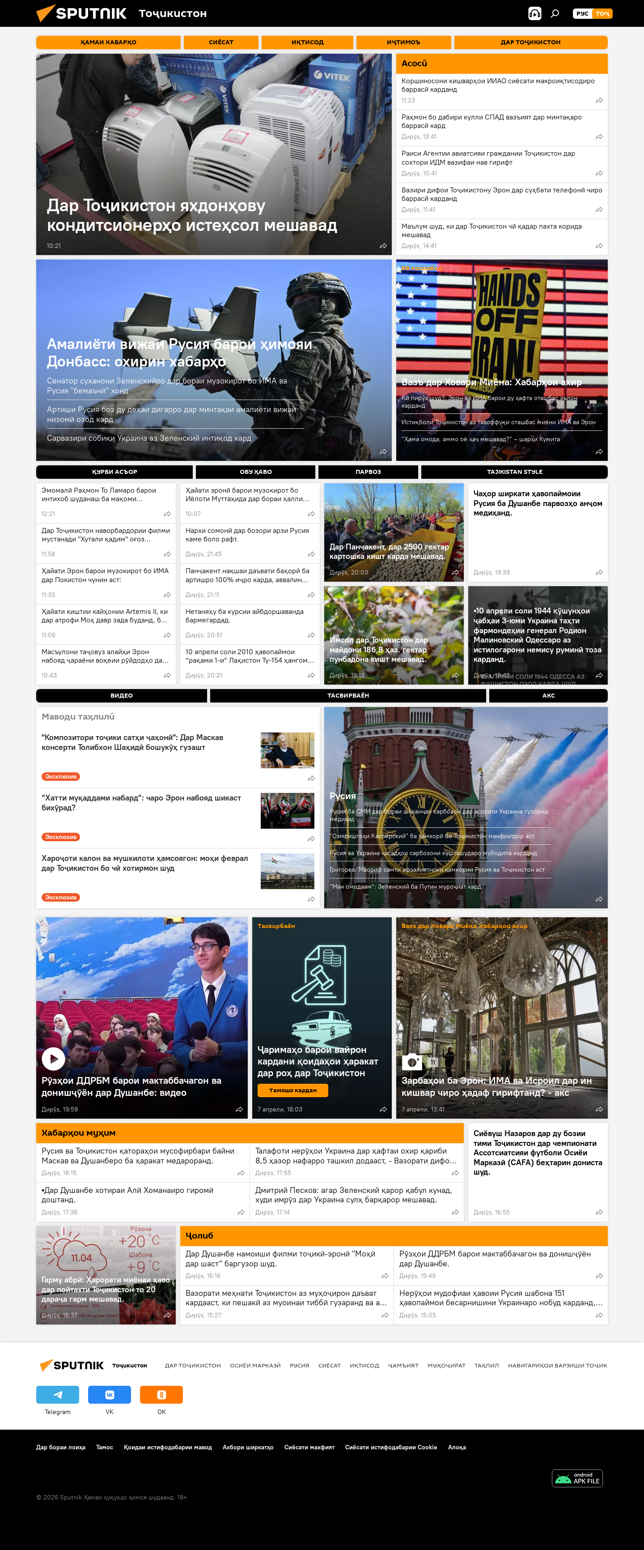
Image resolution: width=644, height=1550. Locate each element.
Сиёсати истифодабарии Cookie (391, 1447)
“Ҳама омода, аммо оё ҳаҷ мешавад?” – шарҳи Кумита (481, 439)
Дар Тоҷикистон (193, 1365)
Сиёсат (329, 1365)
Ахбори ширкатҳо (248, 1447)
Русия (343, 795)
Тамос (104, 1447)
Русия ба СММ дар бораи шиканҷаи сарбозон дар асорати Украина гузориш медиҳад (439, 815)
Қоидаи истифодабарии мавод (168, 1447)
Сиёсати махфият (309, 1447)
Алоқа (457, 1447)
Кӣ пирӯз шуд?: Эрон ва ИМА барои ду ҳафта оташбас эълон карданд (489, 401)
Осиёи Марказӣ (255, 1365)
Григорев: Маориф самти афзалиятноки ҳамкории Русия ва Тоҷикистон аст (437, 869)
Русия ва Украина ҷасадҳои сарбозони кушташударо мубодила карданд (433, 853)
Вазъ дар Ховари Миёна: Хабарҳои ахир (492, 381)
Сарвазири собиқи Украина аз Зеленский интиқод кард (149, 438)
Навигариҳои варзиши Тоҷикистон (568, 1365)
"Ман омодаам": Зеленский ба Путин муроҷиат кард (405, 886)
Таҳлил (487, 1365)
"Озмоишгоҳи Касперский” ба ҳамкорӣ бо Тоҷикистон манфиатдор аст (432, 836)
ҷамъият (403, 1365)
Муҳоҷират (447, 1365)
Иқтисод (364, 1365)
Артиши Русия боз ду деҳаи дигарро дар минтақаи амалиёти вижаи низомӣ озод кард (171, 414)
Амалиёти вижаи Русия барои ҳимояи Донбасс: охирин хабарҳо (180, 352)
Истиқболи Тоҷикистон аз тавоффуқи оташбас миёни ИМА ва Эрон (499, 422)
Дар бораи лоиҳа (60, 1447)
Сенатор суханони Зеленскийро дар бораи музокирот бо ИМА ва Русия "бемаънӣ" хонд (167, 385)
